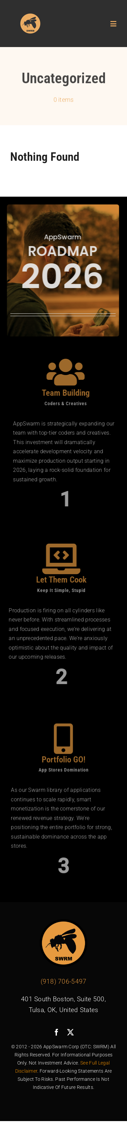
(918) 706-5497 (64, 981)
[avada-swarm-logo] (30, 16)
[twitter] (70, 1032)
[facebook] (56, 1032)
